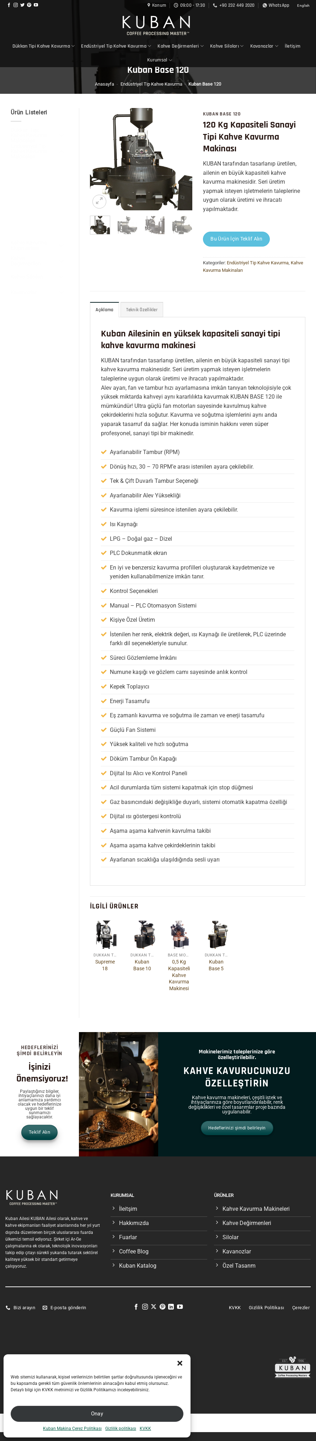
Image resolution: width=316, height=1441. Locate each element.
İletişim (292, 46)
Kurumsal (159, 60)
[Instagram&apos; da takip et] (16, 5)
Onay (97, 1413)
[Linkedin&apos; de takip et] (171, 1307)
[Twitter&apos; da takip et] (22, 5)
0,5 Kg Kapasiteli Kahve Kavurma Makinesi (179, 975)
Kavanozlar (264, 46)
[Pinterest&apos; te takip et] (29, 5)
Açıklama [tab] (104, 310)
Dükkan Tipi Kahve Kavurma (43, 46)
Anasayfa (104, 84)
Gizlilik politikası (120, 1428)
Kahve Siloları (227, 46)
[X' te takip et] (153, 1307)
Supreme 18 (105, 965)
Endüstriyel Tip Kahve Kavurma (116, 46)
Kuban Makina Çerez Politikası (72, 1428)
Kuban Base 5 (216, 965)
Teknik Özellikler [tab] (141, 310)
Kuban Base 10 (142, 965)
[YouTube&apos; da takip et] (36, 5)
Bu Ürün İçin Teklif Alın (236, 239)
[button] (179, 1363)
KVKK (145, 1428)
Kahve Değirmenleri (180, 46)
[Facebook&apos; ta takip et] (9, 5)
